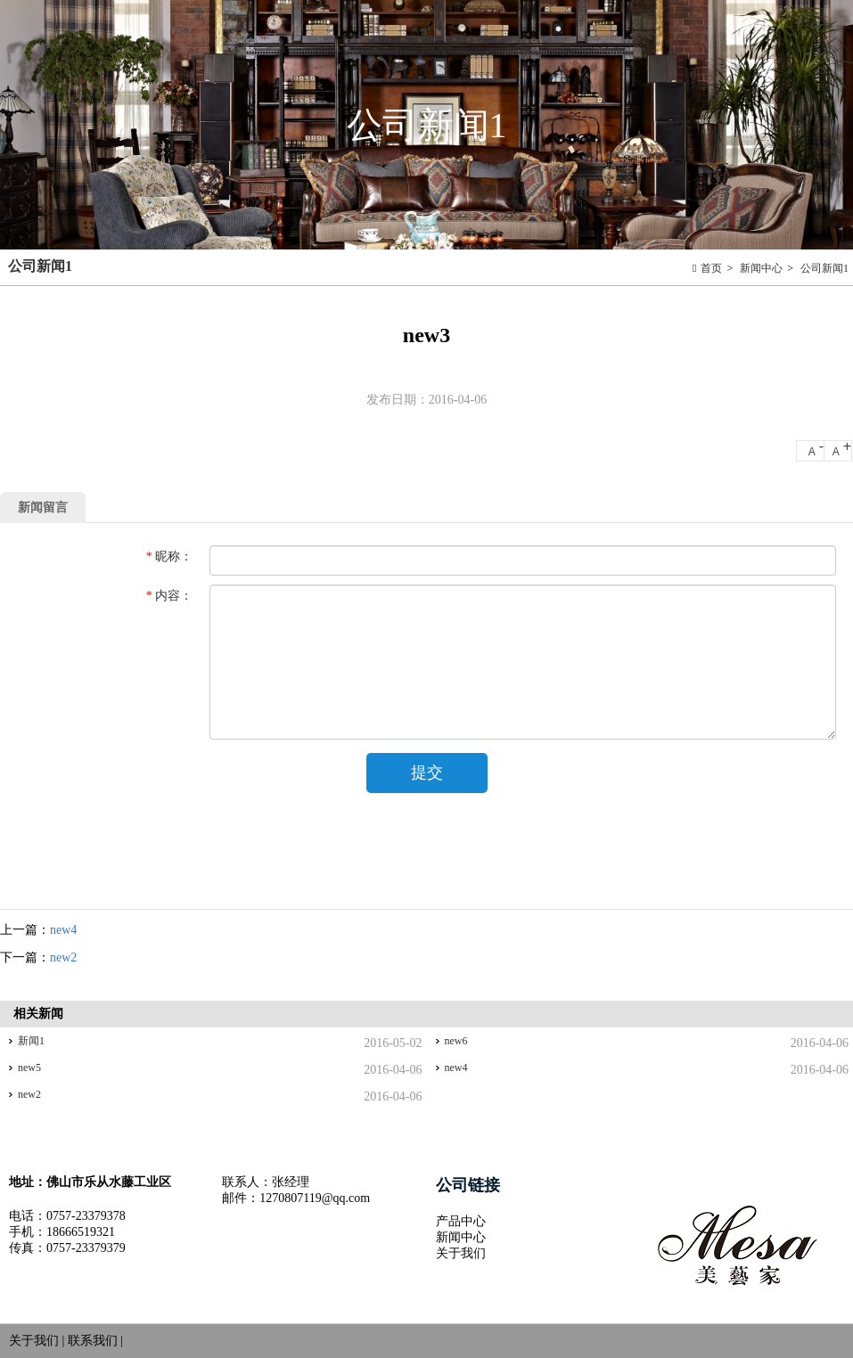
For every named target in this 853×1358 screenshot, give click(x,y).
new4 (63, 930)
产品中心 (461, 1221)
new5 (29, 1067)
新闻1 (31, 1041)
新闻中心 (761, 268)
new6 (456, 1041)
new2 (63, 957)
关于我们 (461, 1253)
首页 (711, 268)
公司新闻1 (824, 268)
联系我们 (93, 1340)
